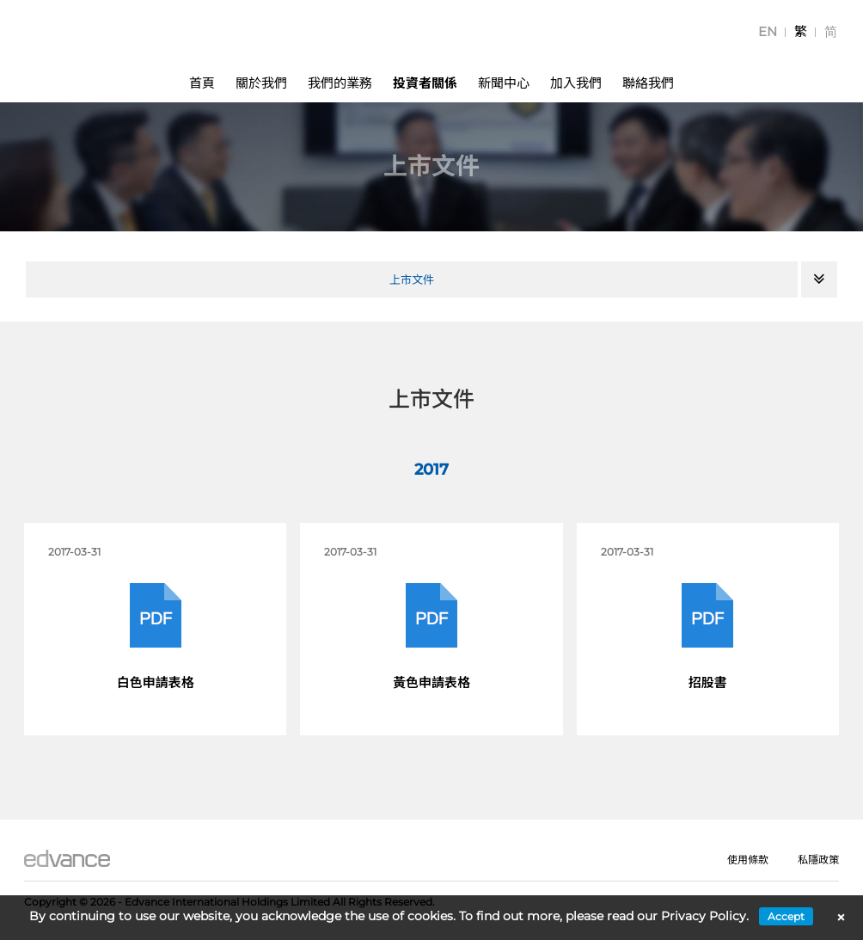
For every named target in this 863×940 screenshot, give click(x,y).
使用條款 (747, 859)
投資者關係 (425, 83)
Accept (786, 916)
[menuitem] (768, 31)
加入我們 (576, 83)
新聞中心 (503, 83)
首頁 (202, 83)
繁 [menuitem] (800, 31)
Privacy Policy (703, 916)
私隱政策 (818, 859)
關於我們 (261, 83)
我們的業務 (340, 83)
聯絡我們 (648, 83)
